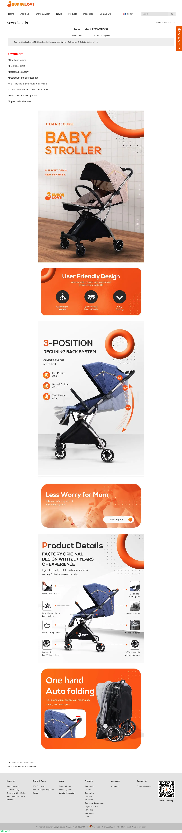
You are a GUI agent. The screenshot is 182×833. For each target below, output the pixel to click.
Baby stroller (89, 786)
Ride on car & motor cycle (94, 803)
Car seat (88, 790)
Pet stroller (89, 800)
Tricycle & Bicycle (91, 807)
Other (87, 817)
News (61, 781)
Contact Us (142, 781)
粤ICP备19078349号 (80, 827)
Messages (115, 781)
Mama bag (89, 810)
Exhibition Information (67, 793)
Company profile (13, 786)
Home (158, 23)
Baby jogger (89, 813)
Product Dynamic (65, 790)
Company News (65, 786)
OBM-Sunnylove (39, 786)
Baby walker (89, 793)
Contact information (144, 786)
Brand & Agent (39, 781)
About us (11, 781)
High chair (88, 796)
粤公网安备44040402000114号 (103, 827)
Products (89, 781)
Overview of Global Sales (16, 793)
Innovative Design (13, 790)
